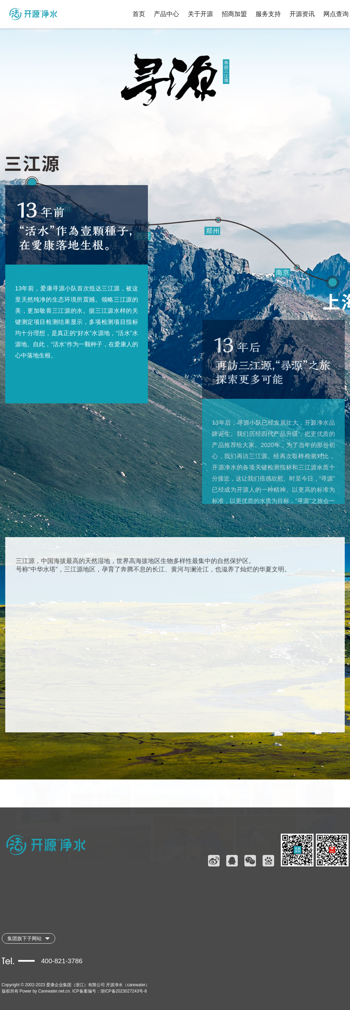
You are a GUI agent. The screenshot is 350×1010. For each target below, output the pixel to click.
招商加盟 (234, 13)
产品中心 (166, 13)
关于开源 (200, 13)
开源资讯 (302, 13)
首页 (139, 13)
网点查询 (336, 13)
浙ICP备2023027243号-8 (123, 991)
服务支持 (268, 13)
